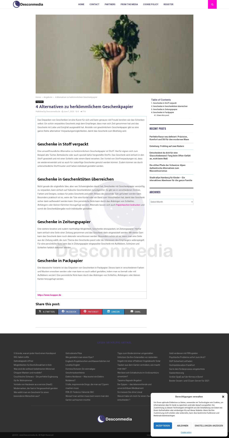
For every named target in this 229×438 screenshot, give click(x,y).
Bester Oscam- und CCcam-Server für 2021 (189, 381)
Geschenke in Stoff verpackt (165, 103)
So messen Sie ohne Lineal (129, 392)
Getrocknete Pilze (74, 353)
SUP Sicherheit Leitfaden (180, 361)
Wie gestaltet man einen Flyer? (80, 357)
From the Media (129, 4)
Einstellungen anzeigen (209, 425)
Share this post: (163, 115)
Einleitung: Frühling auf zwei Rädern (167, 146)
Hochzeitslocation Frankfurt (182, 365)
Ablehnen (182, 425)
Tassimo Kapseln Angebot (129, 380)
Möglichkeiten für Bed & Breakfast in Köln (33, 365)
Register (168, 4)
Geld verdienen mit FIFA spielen (183, 353)
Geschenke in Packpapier (163, 112)
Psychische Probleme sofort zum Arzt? (187, 357)
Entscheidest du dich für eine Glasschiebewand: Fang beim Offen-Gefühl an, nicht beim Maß (170, 156)
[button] (223, 396)
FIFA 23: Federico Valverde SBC (80, 392)
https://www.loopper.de (49, 295)
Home (81, 4)
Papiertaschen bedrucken (128, 205)
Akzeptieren (163, 425)
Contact (94, 4)
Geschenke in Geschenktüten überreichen (170, 106)
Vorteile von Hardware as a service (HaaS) (33, 384)
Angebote (39, 102)
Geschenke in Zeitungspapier (165, 109)
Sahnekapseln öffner (23, 361)
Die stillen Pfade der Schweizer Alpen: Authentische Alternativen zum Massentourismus (168, 168)
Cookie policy (186, 432)
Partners (110, 4)
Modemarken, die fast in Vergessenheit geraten (36, 388)
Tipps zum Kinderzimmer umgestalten (135, 353)
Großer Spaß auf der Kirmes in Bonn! (186, 377)
